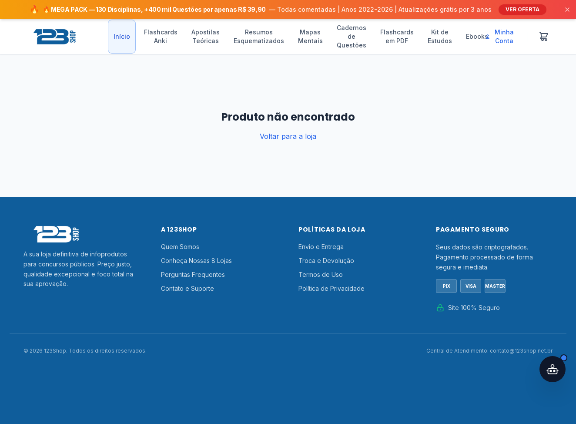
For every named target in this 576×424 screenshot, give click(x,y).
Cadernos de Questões (351, 36)
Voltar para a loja (288, 136)
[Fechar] (567, 9)
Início (122, 36)
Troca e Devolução (326, 260)
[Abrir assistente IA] (552, 369)
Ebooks (477, 36)
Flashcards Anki (160, 36)
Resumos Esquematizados (259, 36)
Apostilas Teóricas (205, 36)
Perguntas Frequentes (193, 274)
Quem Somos (180, 246)
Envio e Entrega (321, 246)
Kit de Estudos (440, 36)
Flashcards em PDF (397, 36)
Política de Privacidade (331, 288)
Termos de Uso (320, 274)
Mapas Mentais (310, 36)
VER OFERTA (522, 9)
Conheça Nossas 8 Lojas (196, 260)
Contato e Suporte (187, 288)
